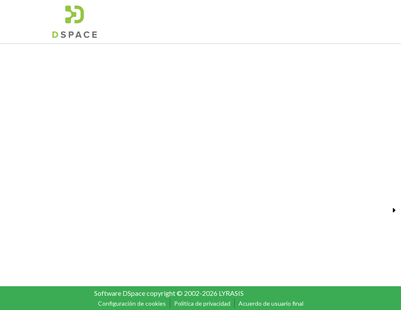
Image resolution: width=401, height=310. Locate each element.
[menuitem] (296, 21)
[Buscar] (283, 21)
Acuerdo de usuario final (271, 303)
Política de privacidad (202, 303)
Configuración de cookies (132, 303)
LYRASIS (231, 293)
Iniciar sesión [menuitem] (323, 21)
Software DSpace (119, 293)
